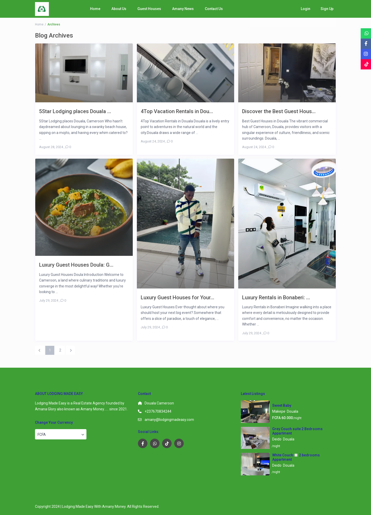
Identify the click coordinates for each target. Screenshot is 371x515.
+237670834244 (158, 411)
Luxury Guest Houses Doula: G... (76, 265)
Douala (292, 411)
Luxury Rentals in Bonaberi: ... (276, 297)
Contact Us (214, 9)
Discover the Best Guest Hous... (279, 111)
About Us (118, 9)
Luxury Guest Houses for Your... (177, 297)
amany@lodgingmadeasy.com (169, 420)
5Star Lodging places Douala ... (75, 111)
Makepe (278, 411)
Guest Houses (149, 9)
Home (95, 9)
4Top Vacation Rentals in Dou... (177, 111)
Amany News (183, 9)
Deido (276, 439)
